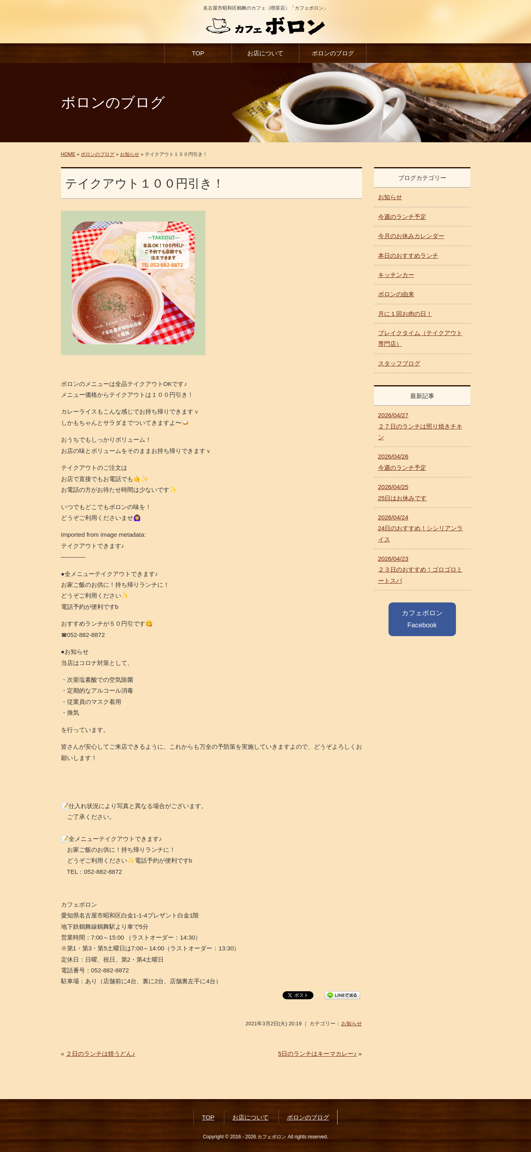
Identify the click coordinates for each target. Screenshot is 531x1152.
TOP (198, 53)
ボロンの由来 (396, 294)
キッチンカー (396, 274)
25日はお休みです (402, 492)
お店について (265, 53)
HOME (68, 154)
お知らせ (129, 154)
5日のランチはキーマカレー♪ (317, 1053)
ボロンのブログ (333, 53)
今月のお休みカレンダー (411, 235)
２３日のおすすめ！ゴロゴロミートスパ (420, 569)
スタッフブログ (399, 363)
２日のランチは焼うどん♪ (100, 1053)
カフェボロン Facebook (422, 619)
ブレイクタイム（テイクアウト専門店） (420, 338)
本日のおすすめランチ (408, 255)
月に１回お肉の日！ (405, 313)
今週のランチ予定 (402, 216)
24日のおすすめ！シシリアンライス (420, 528)
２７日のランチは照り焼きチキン (420, 426)
